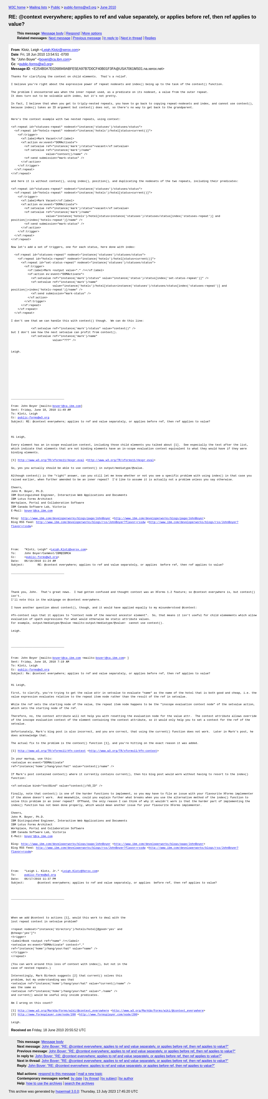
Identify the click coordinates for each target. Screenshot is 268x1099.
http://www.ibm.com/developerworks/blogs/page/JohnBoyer (66, 518)
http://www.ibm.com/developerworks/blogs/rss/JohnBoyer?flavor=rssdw (90, 522)
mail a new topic (90, 1074)
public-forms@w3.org (80, 7)
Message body (52, 33)
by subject (109, 1078)
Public (55, 7)
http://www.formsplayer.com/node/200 (47, 1015)
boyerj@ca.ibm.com (54, 59)
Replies (150, 38)
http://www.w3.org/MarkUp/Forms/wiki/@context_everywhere (63, 1011)
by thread (92, 1078)
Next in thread (131, 38)
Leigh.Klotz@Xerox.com (80, 871)
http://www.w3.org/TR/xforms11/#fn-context (52, 751)
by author (126, 1078)
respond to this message (56, 1074)
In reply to (110, 38)
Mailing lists (38, 7)
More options (92, 33)
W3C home (17, 7)
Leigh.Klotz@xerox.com (60, 50)
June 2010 (108, 7)
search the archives (79, 1083)
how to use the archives (44, 1083)
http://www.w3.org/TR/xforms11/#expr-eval (51, 460)
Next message (59, 38)
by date (76, 1078)
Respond (73, 33)
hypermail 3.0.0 (67, 1091)
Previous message (87, 38)
